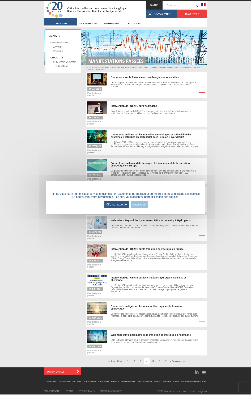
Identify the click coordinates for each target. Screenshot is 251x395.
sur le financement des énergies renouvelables (145, 77)
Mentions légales (86, 390)
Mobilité (176, 381)
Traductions (61, 66)
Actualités (55, 35)
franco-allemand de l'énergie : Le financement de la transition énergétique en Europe (150, 164)
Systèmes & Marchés (128, 381)
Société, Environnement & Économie (193, 381)
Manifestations (58, 42)
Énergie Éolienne (90, 381)
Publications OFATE (64, 62)
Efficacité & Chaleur (145, 381)
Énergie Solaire (103, 381)
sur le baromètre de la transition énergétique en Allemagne (151, 334)
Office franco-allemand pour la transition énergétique (96, 8)
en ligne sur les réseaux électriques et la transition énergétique (147, 307)
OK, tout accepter (117, 204)
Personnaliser (139, 204)
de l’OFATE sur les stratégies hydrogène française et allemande (148, 278)
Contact (69, 390)
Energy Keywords (52, 390)
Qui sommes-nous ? (50, 381)
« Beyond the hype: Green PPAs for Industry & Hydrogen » (151, 220)
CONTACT (154, 4)
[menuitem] (203, 4)
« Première (115, 361)
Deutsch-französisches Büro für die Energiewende (94, 11)
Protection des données (111, 390)
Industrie (157, 381)
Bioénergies (115, 381)
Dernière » (178, 361)
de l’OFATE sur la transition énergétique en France (147, 249)
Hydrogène (167, 381)
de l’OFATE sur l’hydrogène (134, 106)
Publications (56, 57)
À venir (57, 47)
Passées (58, 51)
